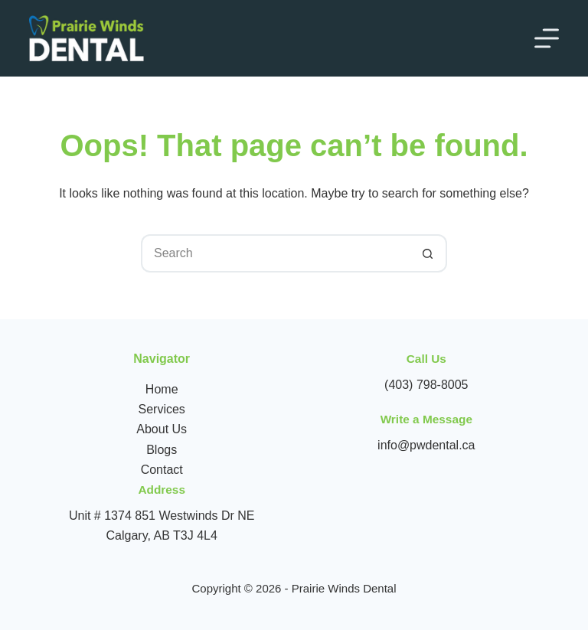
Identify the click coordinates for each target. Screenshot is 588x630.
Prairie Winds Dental (344, 588)
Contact (162, 469)
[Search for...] (275, 253)
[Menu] (546, 38)
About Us (161, 429)
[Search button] (428, 253)
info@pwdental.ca (426, 445)
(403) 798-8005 (426, 384)
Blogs (161, 449)
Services (162, 409)
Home (161, 389)
